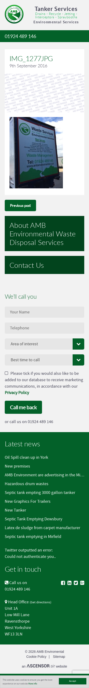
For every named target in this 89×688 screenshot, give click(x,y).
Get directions (40, 602)
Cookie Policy (36, 657)
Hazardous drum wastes (26, 484)
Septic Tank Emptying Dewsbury (33, 519)
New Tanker (15, 510)
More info (32, 683)
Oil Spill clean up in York (26, 457)
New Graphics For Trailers (28, 501)
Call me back (23, 407)
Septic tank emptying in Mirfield (33, 536)
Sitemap (59, 657)
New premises (17, 466)
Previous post (20, 205)
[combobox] (44, 344)
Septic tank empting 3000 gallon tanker (40, 492)
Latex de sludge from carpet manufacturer (42, 528)
